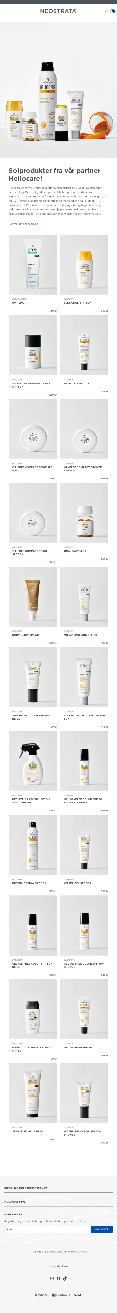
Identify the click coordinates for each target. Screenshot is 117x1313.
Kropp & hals (19, 299)
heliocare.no (30, 223)
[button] (55, 1188)
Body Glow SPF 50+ (26, 635)
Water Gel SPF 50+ (77, 883)
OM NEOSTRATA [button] (15, 1202)
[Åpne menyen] (3, 11)
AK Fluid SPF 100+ (76, 383)
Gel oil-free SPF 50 (78, 1047)
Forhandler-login (59, 1266)
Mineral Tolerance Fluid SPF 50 (31, 1049)
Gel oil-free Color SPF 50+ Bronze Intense (84, 801)
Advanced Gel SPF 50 (27, 1131)
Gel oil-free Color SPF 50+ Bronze (84, 965)
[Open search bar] (106, 11)
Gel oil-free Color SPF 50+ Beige (32, 965)
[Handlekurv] (113, 11)
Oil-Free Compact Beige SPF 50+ (32, 469)
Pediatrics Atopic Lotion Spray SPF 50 (31, 801)
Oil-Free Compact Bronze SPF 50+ (83, 469)
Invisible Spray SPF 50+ (29, 883)
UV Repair (19, 302)
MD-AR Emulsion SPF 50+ (81, 635)
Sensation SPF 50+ (77, 302)
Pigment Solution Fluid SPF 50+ (84, 717)
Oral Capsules (75, 551)
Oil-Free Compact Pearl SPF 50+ (30, 553)
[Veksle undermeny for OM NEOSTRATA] (110, 1203)
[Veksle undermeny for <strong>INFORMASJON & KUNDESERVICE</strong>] (110, 1188)
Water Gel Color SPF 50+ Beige (31, 717)
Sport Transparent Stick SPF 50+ (31, 385)
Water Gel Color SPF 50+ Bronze (82, 1133)
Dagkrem (68, 299)
